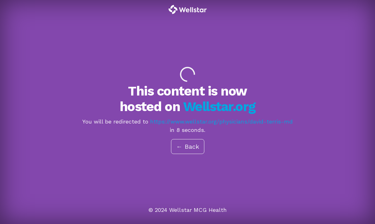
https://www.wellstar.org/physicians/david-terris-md (221, 121)
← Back (187, 146)
